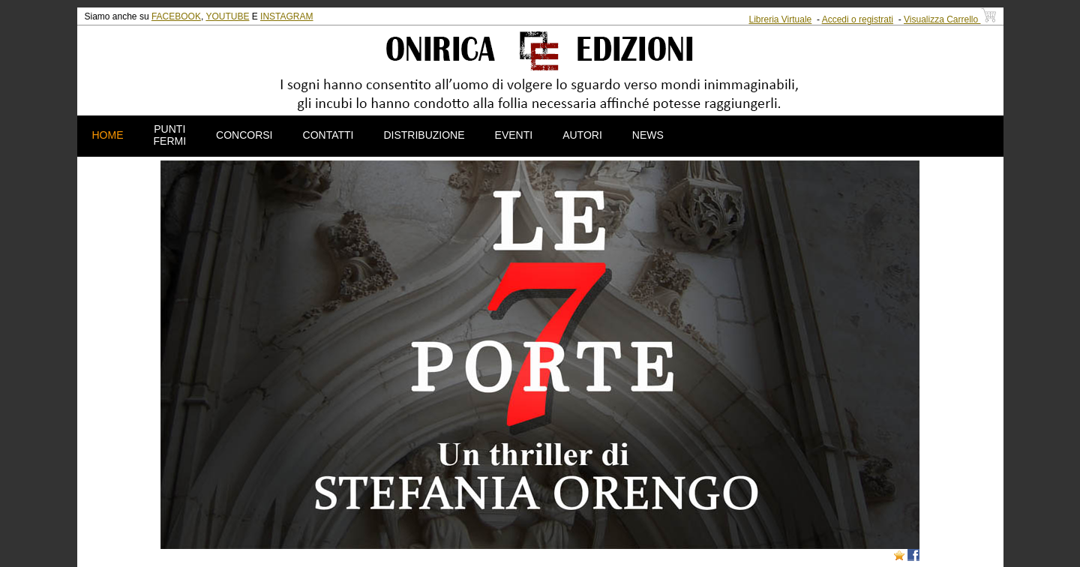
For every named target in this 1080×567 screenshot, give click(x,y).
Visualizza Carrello (950, 19)
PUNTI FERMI (170, 135)
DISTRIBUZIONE (423, 135)
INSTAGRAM (286, 16)
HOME (108, 135)
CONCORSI (244, 135)
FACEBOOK (176, 16)
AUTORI (582, 135)
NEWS (648, 135)
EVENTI (514, 135)
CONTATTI (328, 135)
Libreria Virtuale (780, 19)
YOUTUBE (227, 16)
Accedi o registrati (857, 19)
